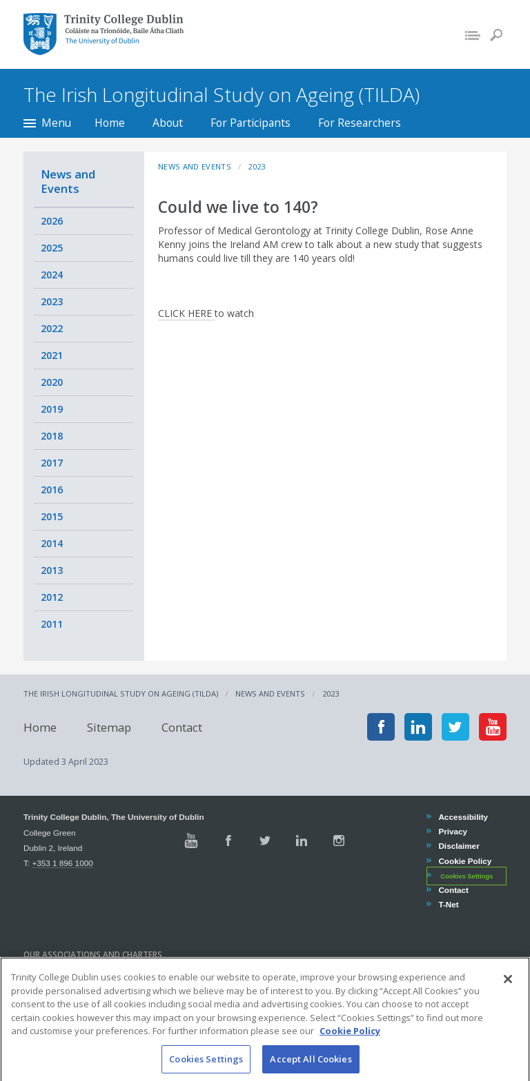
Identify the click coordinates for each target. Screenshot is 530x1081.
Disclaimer (458, 845)
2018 (52, 435)
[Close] (508, 991)
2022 (52, 328)
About (168, 122)
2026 (52, 220)
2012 (52, 597)
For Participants (250, 122)
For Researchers (359, 122)
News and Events (68, 181)
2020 (52, 382)
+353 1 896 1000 (62, 862)
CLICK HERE (186, 313)
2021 (52, 355)
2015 (52, 516)
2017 (52, 462)
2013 (52, 570)
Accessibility (463, 816)
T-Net (448, 904)
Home (110, 122)
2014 (52, 543)
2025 (52, 247)
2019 (52, 408)
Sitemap (109, 726)
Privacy (452, 831)
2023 (52, 301)
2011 (52, 623)
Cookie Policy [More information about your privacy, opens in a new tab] (350, 1043)
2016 (52, 489)
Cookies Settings (466, 876)
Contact (181, 726)
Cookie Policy (464, 860)
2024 (52, 274)
